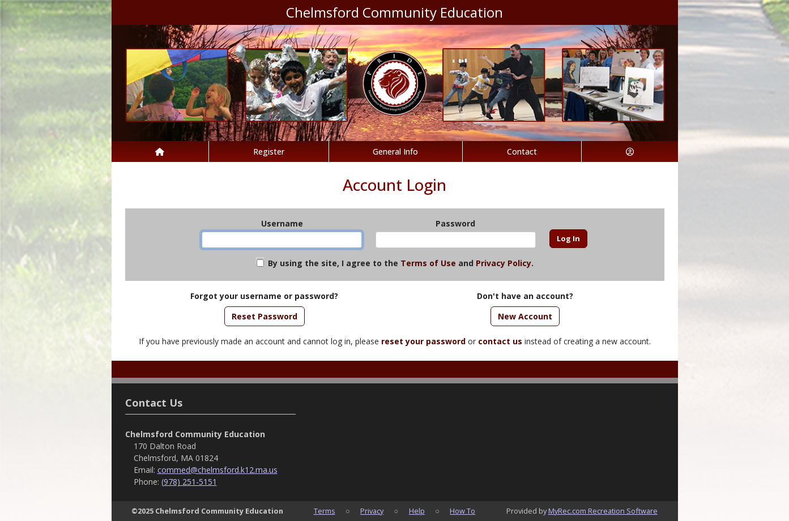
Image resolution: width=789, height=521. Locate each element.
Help (417, 511)
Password (455, 223)
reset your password (423, 341)
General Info (395, 151)
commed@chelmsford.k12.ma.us (217, 469)
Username (282, 223)
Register (268, 151)
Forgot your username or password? (264, 296)
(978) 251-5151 (189, 481)
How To (462, 511)
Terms (324, 511)
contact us (500, 341)
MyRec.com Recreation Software (603, 511)
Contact (522, 151)
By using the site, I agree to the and (401, 263)
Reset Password (264, 316)
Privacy (371, 511)
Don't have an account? (525, 296)
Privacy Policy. (505, 263)
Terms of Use (428, 263)
